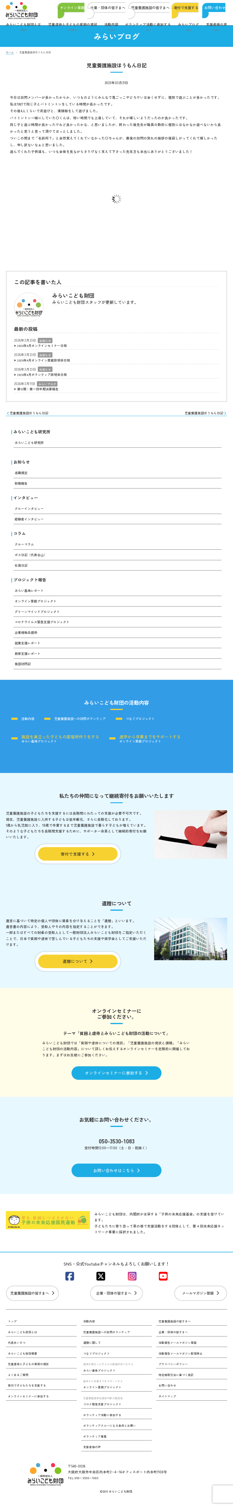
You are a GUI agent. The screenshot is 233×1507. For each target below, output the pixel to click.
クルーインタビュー (30, 511)
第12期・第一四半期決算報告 (40, 390)
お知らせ (45, 340)
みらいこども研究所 (31, 433)
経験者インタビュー (30, 522)
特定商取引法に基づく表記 (176, 1384)
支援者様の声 (216, 27)
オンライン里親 (72, 7)
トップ (12, 1330)
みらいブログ (188, 27)
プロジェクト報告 (29, 583)
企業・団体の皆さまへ (107, 7)
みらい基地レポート (30, 594)
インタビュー (25, 500)
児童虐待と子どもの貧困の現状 (72, 27)
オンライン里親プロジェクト (37, 604)
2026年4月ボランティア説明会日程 (45, 375)
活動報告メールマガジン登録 (178, 1351)
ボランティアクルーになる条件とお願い (109, 1435)
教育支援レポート (29, 657)
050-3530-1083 (116, 1147)
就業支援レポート (29, 646)
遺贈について (78, 966)
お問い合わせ (214, 7)
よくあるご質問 (18, 1384)
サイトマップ (167, 1405)
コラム (19, 536)
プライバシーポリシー (173, 1373)
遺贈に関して (92, 1351)
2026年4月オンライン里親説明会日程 (46, 360)
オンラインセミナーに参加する (116, 1079)
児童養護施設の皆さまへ (150, 7)
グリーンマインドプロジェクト (39, 615)
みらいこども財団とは (23, 27)
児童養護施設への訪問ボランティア (85, 722)
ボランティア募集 (95, 1445)
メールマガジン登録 (200, 1301)
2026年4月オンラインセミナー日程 (45, 345)
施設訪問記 (23, 667)
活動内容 (111, 27)
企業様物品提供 (27, 636)
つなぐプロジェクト (150, 722)
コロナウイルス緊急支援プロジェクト (44, 625)
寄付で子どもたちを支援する (27, 1394)
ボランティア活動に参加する (148, 27)
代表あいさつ (16, 1351)
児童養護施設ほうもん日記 (29, 415)
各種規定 (22, 475)
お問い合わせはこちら (116, 1177)
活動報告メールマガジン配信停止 (181, 1362)
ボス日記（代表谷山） (32, 558)
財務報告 (22, 485)
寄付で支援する (186, 7)
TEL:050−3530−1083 (84, 1487)
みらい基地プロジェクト (61, 742)
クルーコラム (25, 547)
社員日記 (22, 568)
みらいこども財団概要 (22, 1362)
